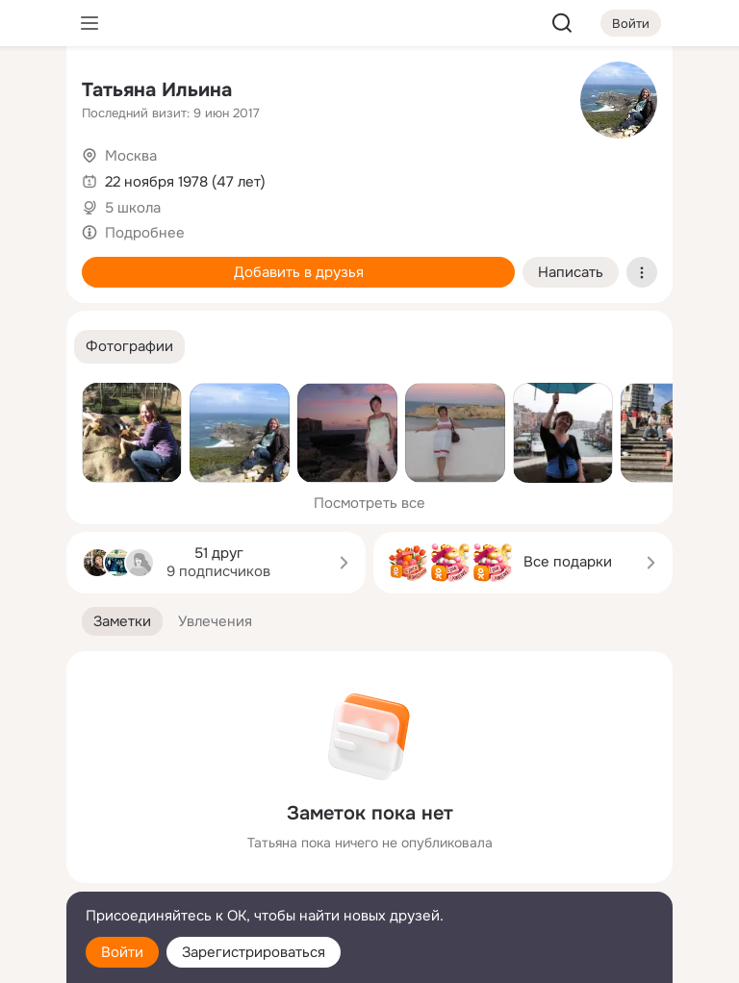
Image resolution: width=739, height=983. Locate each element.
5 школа (133, 207)
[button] (129, 347)
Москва (131, 155)
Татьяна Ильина (157, 90)
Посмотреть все (369, 503)
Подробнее (145, 232)
